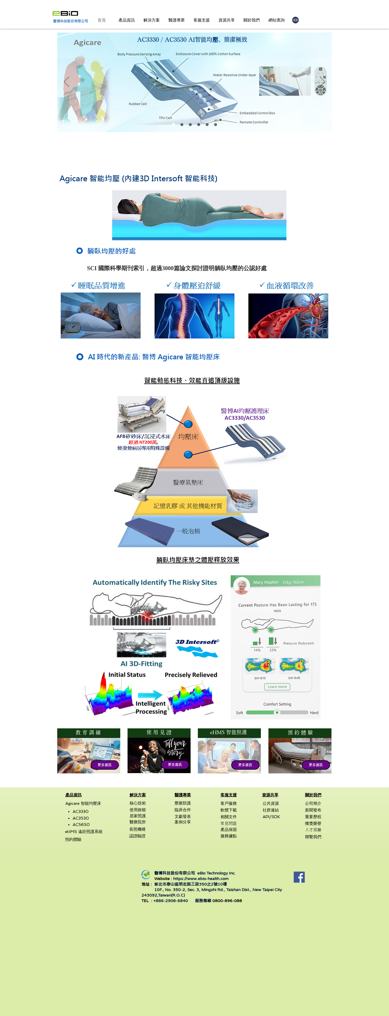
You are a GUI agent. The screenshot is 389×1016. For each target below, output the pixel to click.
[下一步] (322, 82)
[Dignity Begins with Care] (215, 124)
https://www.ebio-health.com (201, 879)
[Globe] (295, 20)
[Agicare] (173, 124)
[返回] (66, 82)
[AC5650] (207, 124)
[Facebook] (299, 877)
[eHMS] (198, 124)
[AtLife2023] (181, 124)
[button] (126, 20)
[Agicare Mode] (190, 124)
